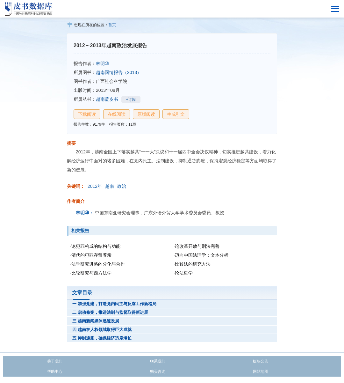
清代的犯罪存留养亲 (91, 255)
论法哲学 (184, 273)
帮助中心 (54, 371)
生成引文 (176, 114)
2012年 (95, 186)
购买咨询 (157, 371)
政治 (121, 186)
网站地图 (260, 371)
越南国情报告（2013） (118, 72)
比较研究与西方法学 (91, 273)
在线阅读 (116, 114)
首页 (112, 25)
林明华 (102, 63)
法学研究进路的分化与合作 (98, 264)
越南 (109, 186)
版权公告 (260, 361)
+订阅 (131, 99)
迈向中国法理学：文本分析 (201, 255)
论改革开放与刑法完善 (197, 246)
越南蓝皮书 (107, 99)
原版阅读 (146, 114)
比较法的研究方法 (193, 264)
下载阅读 (87, 114)
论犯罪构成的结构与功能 (95, 246)
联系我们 (157, 361)
